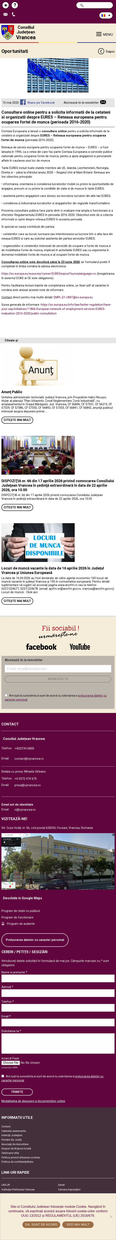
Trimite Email (6, 14)
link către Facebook (41, 647)
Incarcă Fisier (10, 1058)
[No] (111, 1216)
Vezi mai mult (78, 1224)
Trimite (17, 1092)
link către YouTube (80, 647)
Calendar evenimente (13, 1130)
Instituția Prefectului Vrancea (18, 1189)
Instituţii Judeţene (11, 1135)
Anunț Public (11, 392)
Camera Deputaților (69, 1189)
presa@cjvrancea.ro (27, 785)
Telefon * (7, 1002)
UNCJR (5, 1184)
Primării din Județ (11, 1139)
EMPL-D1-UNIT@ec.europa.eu (73, 297)
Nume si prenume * (14, 972)
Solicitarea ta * (11, 1031)
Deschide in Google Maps (22, 898)
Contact (6, 1126)
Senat (61, 1184)
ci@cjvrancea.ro (25, 809)
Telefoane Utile (10, 1153)
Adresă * (7, 987)
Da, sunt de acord (41, 1224)
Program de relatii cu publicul (20, 911)
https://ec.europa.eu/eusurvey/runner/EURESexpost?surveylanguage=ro (48, 273)
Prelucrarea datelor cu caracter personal (35, 940)
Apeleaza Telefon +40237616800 (14, 14)
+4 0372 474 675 (25, 778)
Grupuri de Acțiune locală (16, 1148)
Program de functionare (17, 917)
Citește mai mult (17, 420)
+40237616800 (24, 748)
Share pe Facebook (41, 102)
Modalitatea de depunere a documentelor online (33, 1101)
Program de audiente (21, 924)
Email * (6, 1016)
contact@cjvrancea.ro (29, 758)
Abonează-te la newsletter (81, 102)
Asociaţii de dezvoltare (14, 1144)
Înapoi (106, 51)
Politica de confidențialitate (17, 1161)
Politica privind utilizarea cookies (20, 1157)
